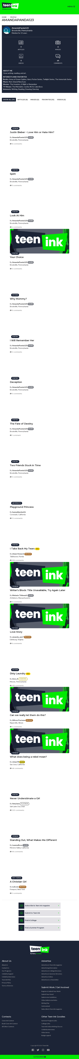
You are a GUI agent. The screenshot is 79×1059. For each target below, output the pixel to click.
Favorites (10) (48, 100)
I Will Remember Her (22, 340)
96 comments (16, 852)
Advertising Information (49, 968)
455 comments (17, 685)
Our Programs (6, 971)
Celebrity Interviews (8, 977)
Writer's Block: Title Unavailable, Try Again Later (37, 590)
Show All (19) (9, 100)
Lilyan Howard (18, 554)
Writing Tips (45, 1003)
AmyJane (16, 804)
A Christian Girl (18, 881)
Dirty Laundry (17, 673)
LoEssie (15, 887)
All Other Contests (8, 1026)
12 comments (16, 518)
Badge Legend (46, 1035)
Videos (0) (61, 100)
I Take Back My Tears (22, 548)
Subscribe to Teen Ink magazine (51, 1009)
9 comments (16, 602)
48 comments (16, 768)
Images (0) (34, 100)
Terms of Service (7, 986)
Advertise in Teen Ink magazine (51, 965)
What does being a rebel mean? (28, 756)
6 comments (16, 310)
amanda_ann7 (17, 637)
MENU (71, 6)
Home (4, 17)
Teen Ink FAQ (6, 980)
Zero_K (15, 679)
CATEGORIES (39, 1057)
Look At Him (17, 215)
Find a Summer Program (31, 928)
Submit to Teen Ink (29, 913)
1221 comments (17, 810)
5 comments (16, 185)
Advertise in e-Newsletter (50, 980)
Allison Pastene (18, 720)
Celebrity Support (7, 974)
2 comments (16, 893)
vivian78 (15, 762)
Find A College (27, 920)
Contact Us (5, 968)
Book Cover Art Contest (10, 1024)
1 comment (15, 435)
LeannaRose (17, 845)
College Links (45, 1024)
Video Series (45, 1032)
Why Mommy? (18, 298)
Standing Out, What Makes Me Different (33, 840)
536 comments (17, 560)
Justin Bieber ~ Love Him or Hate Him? (32, 132)
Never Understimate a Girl (25, 798)
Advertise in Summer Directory (51, 974)
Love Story (16, 632)
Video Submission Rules (49, 1000)
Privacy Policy (6, 983)
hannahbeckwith (19, 512)
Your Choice (17, 257)
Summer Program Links (49, 1021)
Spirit (13, 174)
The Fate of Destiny (21, 423)
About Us (5, 965)
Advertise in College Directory (51, 971)
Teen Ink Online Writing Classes (51, 1026)
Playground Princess (22, 507)
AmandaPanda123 (19, 137)
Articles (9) (22, 100)
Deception (16, 382)
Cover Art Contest (8, 1021)
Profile (13, 17)
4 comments (16, 227)
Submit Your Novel (47, 994)
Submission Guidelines (49, 997)
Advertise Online (47, 977)
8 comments (16, 144)
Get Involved (45, 1006)
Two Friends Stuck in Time (25, 465)
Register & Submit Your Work (50, 991)
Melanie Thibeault (19, 595)
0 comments (16, 269)
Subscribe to (34, 906)
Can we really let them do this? (28, 715)
